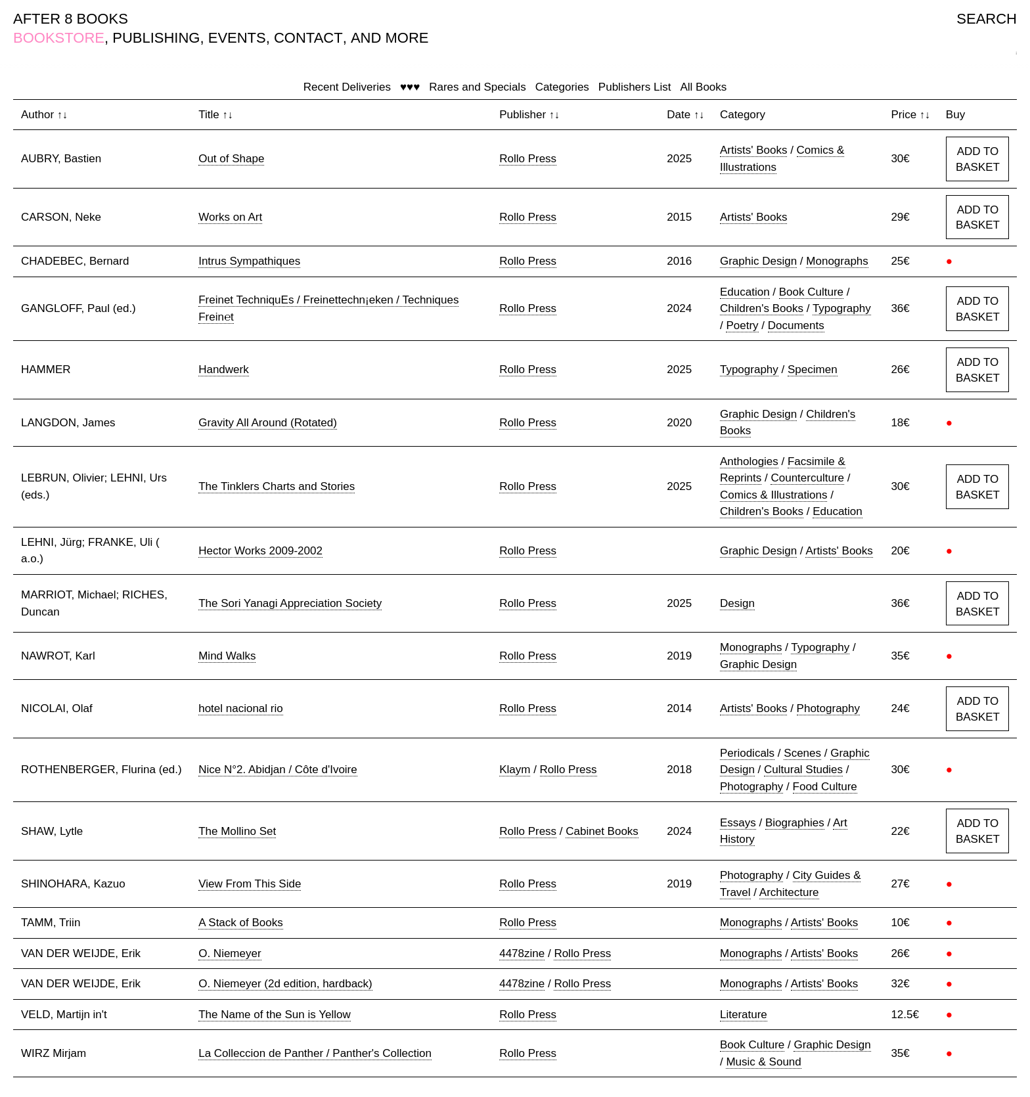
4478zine (522, 953)
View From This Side (249, 884)
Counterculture (807, 478)
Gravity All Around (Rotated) (267, 422)
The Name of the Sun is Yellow (274, 1014)
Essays (738, 823)
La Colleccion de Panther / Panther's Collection (315, 1053)
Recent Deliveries (347, 87)
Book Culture (811, 292)
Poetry (742, 325)
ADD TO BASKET (978, 159)
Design (737, 603)
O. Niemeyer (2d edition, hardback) (285, 983)
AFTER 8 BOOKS (70, 19)
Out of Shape (231, 158)
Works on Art (230, 217)
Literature (743, 1014)
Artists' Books (753, 150)
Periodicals (747, 753)
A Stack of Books (240, 922)
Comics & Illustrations (773, 495)
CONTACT (308, 38)
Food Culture (825, 786)
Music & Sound (763, 1062)
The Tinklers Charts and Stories (276, 486)
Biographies (794, 823)
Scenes (802, 753)
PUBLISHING (156, 38)
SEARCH (986, 19)
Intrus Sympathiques (249, 261)
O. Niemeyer (229, 953)
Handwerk (223, 369)
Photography (828, 708)
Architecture (789, 892)
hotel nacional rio (240, 708)
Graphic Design (758, 261)
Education (745, 292)
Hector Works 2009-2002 (260, 551)
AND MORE (390, 38)
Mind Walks (227, 656)
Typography (842, 308)
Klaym (514, 769)
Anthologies (749, 461)
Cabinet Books (602, 831)
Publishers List (634, 87)
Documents (796, 325)
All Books (703, 87)
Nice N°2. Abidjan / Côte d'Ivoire (277, 769)
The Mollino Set (237, 831)
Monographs (837, 261)
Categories (562, 87)
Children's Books (761, 308)
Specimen (813, 369)
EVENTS (237, 38)
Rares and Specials (477, 87)
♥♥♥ (410, 87)
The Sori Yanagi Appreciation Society (290, 603)
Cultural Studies (803, 769)
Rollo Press (527, 158)
